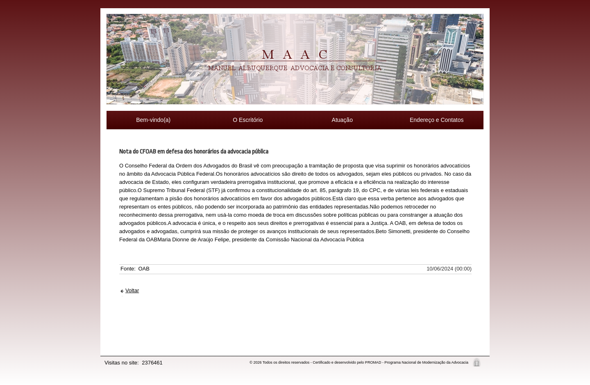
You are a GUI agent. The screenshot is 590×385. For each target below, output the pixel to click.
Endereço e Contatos (437, 120)
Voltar (132, 290)
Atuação (342, 120)
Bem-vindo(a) (153, 120)
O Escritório (248, 120)
